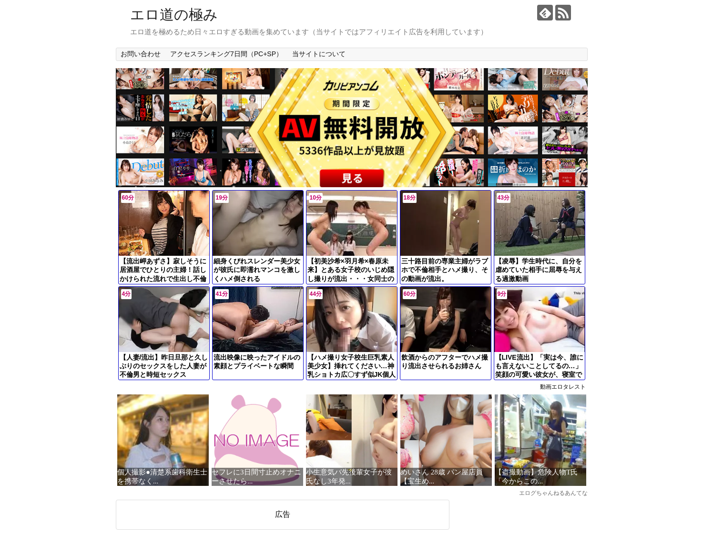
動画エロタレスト (563, 386)
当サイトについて (319, 54)
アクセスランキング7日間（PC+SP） (226, 54)
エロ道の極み (174, 14)
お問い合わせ (141, 54)
